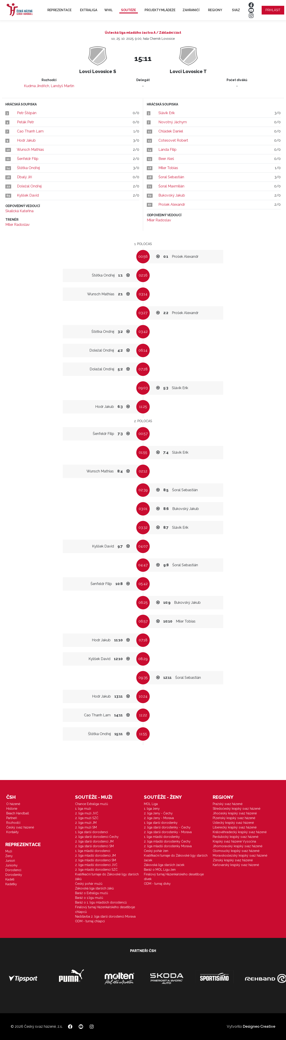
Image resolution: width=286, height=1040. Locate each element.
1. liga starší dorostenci (91, 832)
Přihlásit (272, 10)
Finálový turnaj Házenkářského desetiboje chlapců (105, 909)
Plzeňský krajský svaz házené (234, 818)
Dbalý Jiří (24, 177)
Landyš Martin (62, 86)
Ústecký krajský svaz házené (233, 822)
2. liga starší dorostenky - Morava (168, 832)
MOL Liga (151, 804)
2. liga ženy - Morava (159, 818)
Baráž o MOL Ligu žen (160, 869)
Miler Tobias (168, 168)
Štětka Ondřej (28, 168)
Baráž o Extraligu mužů (91, 893)
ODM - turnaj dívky (157, 883)
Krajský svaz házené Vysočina (234, 841)
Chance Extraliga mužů (91, 804)
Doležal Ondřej (29, 186)
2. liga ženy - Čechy (158, 813)
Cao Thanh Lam (30, 131)
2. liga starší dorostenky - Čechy (167, 827)
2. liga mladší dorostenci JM (95, 855)
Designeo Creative (259, 1026)
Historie (11, 808)
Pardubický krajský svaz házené (235, 837)
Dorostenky (13, 874)
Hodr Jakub (26, 140)
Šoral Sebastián (171, 177)
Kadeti (9, 879)
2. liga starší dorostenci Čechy (97, 837)
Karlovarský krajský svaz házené (236, 865)
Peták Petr (25, 122)
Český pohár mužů (88, 883)
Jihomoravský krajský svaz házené (237, 846)
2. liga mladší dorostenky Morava (168, 846)
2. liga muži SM (86, 827)
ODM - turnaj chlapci (90, 921)
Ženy (9, 856)
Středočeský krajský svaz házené (236, 808)
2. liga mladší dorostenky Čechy (167, 841)
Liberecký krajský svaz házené (235, 827)
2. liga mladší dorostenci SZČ (96, 869)
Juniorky (11, 865)
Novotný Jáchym (172, 122)
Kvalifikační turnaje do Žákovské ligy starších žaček (176, 858)
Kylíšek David (28, 195)
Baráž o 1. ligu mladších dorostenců (101, 902)
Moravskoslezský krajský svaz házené (240, 855)
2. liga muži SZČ (87, 818)
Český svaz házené (20, 827)
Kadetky (11, 884)
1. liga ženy (152, 808)
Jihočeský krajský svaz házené (235, 813)
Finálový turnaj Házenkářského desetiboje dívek (174, 876)
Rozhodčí (13, 822)
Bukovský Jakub (171, 195)
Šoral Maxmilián (171, 186)
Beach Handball (17, 813)
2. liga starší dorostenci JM (94, 841)
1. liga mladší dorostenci (92, 851)
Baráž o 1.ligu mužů (89, 898)
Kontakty (12, 832)
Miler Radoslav (17, 224)
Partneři (11, 818)
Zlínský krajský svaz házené (233, 860)
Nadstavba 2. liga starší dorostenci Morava (105, 916)
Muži (8, 851)
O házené (13, 804)
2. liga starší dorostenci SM (94, 846)
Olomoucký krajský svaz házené (236, 851)
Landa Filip (167, 149)
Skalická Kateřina (19, 211)
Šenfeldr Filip (27, 159)
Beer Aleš (166, 159)
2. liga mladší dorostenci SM (95, 860)
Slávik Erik (166, 113)
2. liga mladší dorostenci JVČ (96, 865)
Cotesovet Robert (173, 140)
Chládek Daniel (170, 131)
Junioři (10, 860)
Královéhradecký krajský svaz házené (240, 832)
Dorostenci (13, 870)
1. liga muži (83, 808)
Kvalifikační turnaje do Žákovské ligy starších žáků (107, 876)
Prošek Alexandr (171, 204)
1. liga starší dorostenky (161, 822)
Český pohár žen (156, 851)
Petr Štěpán (26, 113)
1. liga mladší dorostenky (162, 837)
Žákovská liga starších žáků (94, 888)
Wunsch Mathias (30, 149)
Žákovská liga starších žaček (164, 865)
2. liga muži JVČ (86, 813)
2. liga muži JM (86, 822)
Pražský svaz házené (227, 804)
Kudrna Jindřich (36, 86)
